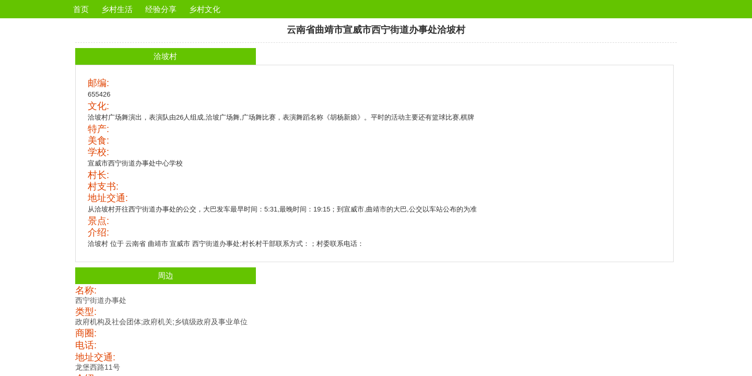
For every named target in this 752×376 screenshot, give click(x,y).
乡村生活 (117, 9)
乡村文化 (204, 9)
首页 (81, 9)
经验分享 (161, 9)
